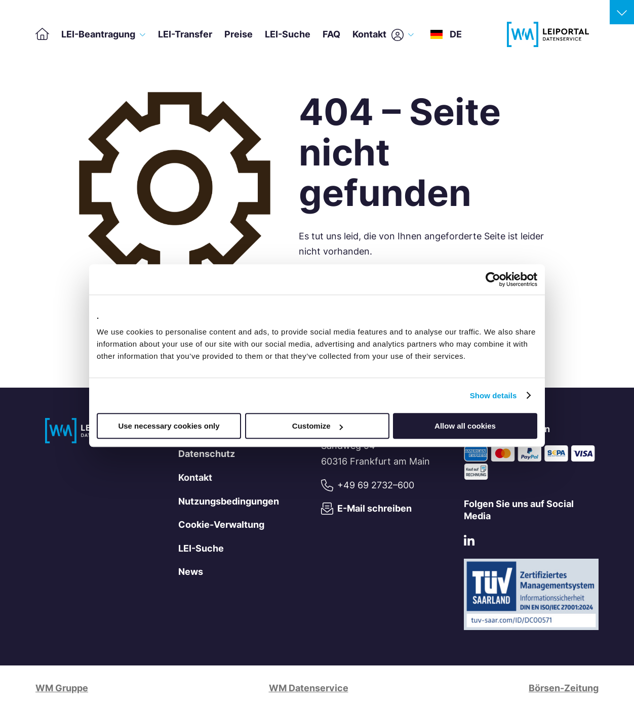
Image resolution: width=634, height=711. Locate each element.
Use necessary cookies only (168, 426)
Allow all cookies (465, 426)
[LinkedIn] (469, 542)
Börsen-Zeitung (564, 688)
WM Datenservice (308, 688)
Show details (493, 395)
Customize (317, 426)
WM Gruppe (61, 688)
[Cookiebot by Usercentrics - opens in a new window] (493, 279)
